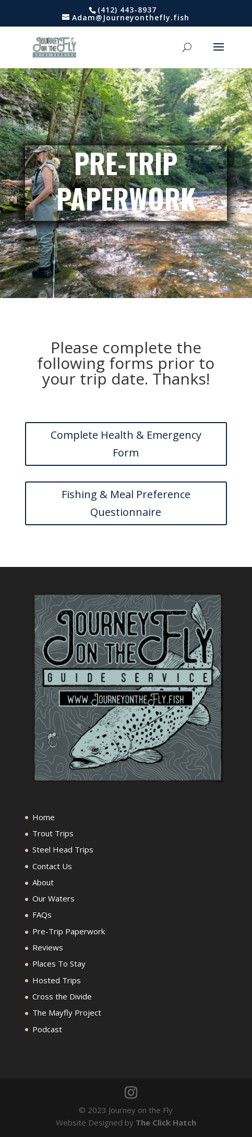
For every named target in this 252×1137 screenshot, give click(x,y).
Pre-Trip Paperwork (68, 931)
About (43, 882)
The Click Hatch (166, 1122)
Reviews (47, 947)
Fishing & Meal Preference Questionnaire (126, 503)
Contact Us (52, 866)
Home (43, 817)
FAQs (42, 914)
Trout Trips (53, 833)
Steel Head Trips (62, 849)
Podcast (47, 1029)
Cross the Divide (62, 996)
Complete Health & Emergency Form (126, 444)
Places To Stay (59, 963)
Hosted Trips (56, 980)
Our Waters (53, 898)
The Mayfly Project (66, 1012)
